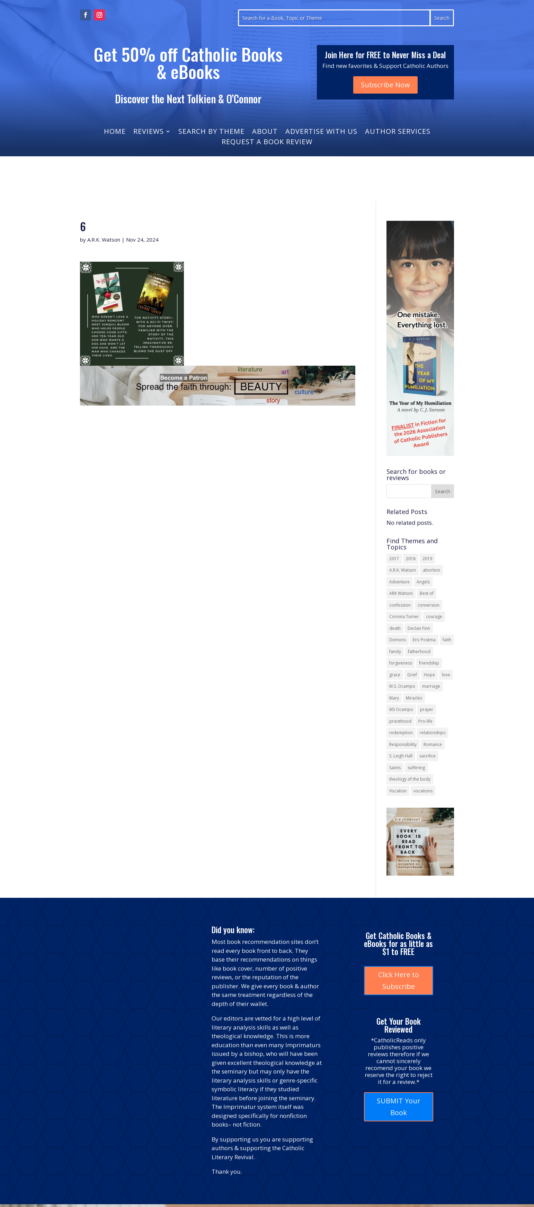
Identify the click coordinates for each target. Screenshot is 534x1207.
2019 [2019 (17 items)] (427, 559)
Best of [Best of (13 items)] (427, 593)
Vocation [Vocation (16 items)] (398, 791)
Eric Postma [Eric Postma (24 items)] (424, 640)
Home (115, 132)
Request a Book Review (267, 142)
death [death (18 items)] (395, 628)
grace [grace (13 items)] (394, 675)
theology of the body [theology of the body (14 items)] (409, 779)
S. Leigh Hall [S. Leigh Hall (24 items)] (400, 756)
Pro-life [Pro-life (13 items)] (425, 721)
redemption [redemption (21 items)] (401, 733)
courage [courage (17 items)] (434, 616)
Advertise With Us (321, 132)
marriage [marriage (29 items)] (431, 686)
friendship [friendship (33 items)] (429, 663)
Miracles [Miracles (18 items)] (414, 698)
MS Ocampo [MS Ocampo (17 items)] (401, 709)
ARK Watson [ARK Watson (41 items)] (401, 593)
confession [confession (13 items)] (400, 605)
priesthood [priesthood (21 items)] (400, 721)
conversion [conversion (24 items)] (428, 605)
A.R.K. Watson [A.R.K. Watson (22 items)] (402, 570)
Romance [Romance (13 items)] (433, 744)
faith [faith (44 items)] (447, 640)
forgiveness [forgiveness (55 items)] (400, 663)
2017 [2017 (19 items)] (394, 559)
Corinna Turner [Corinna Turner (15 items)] (404, 616)
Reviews (148, 132)
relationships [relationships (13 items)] (432, 733)
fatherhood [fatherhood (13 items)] (419, 651)
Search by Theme (211, 132)
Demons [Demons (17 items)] (397, 640)
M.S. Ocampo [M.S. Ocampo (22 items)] (402, 686)
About (265, 132)
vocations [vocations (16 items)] (423, 791)
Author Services (397, 132)
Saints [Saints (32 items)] (395, 768)
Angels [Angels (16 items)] (423, 582)
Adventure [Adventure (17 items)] (399, 582)
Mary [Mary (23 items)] (394, 698)
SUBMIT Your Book (398, 1106)
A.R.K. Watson (103, 239)
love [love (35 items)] (446, 675)
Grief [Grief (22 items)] (412, 675)
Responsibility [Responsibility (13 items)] (403, 744)
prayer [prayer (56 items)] (426, 709)
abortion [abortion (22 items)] (431, 570)
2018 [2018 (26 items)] (411, 559)
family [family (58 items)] (395, 651)
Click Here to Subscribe (398, 980)
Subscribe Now (385, 84)
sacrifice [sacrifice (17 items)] (427, 756)
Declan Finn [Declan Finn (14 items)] (419, 628)
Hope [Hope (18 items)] (429, 675)
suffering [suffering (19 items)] (416, 768)
